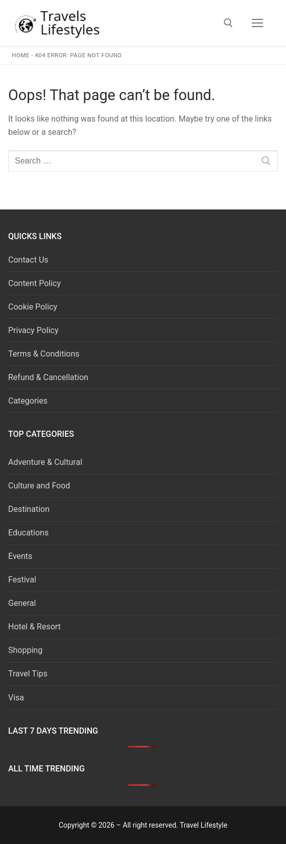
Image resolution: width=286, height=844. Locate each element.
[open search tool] (228, 23)
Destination (29, 509)
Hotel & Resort (34, 626)
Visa (16, 697)
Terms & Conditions (44, 354)
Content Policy (34, 283)
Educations (28, 532)
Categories (27, 401)
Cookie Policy (32, 307)
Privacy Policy (33, 330)
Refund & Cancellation (48, 377)
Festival (22, 579)
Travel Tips (27, 673)
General (22, 603)
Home (21, 55)
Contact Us (28, 260)
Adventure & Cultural (45, 462)
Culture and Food (39, 485)
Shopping (25, 650)
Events (20, 556)
